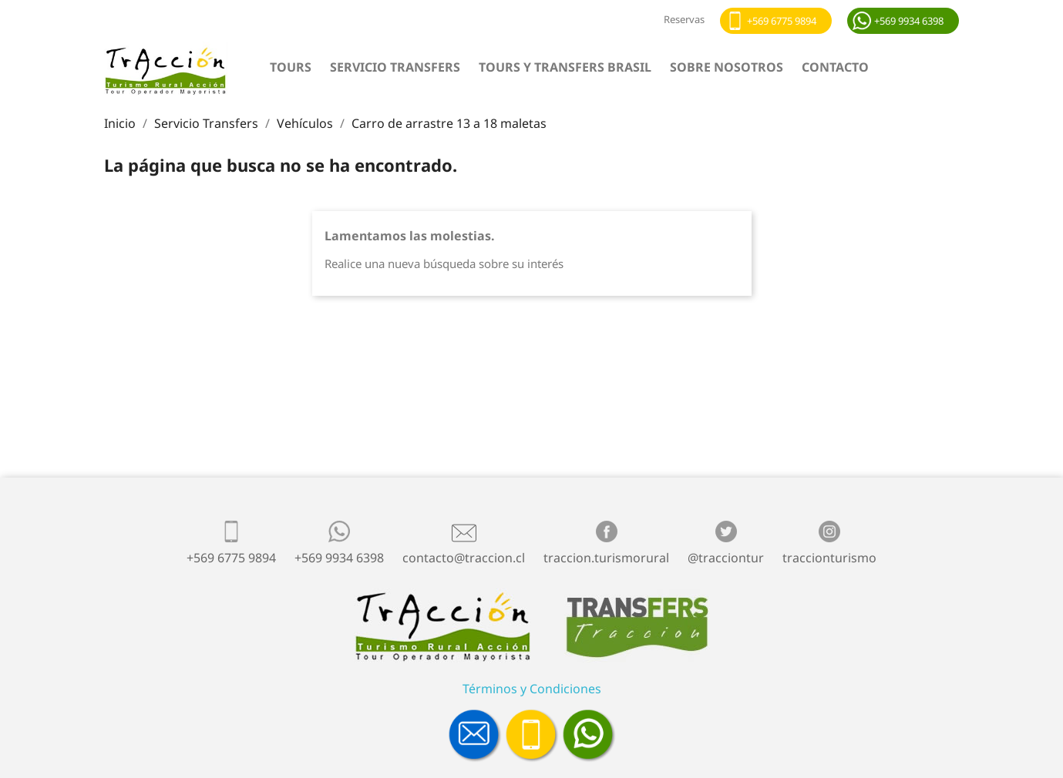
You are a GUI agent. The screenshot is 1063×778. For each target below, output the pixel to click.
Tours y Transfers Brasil (565, 67)
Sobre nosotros (726, 67)
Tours (290, 67)
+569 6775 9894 (781, 21)
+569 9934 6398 (909, 21)
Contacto (835, 67)
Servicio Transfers (395, 67)
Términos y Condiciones (532, 688)
